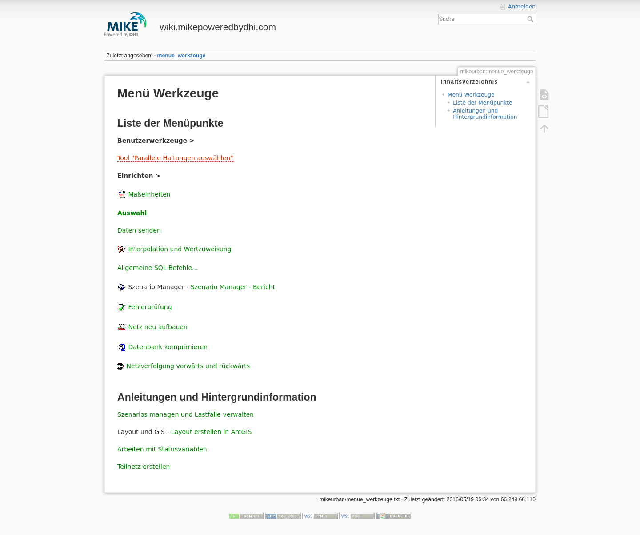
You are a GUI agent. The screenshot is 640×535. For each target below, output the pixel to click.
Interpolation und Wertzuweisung (179, 249)
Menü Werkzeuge (471, 95)
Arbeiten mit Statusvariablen (162, 449)
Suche (531, 19)
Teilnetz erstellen (143, 466)
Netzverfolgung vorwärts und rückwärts (188, 366)
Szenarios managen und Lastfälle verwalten (185, 414)
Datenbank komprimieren (168, 346)
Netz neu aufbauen (157, 326)
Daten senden (139, 230)
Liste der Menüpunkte (482, 103)
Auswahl (132, 213)
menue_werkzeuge (181, 55)
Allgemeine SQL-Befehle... (157, 267)
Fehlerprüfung (150, 306)
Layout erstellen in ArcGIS (211, 431)
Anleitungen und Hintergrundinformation (485, 114)
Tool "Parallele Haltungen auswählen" (175, 157)
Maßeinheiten (149, 194)
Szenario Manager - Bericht (233, 286)
